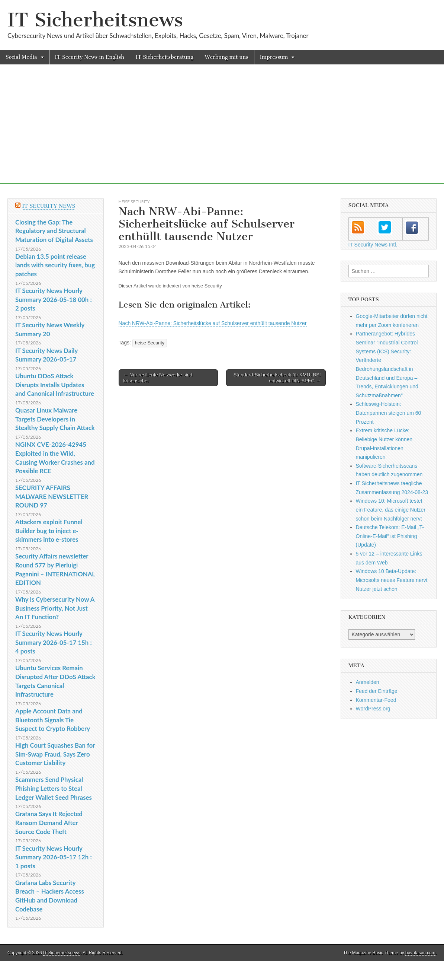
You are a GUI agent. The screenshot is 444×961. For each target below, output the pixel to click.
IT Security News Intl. (373, 245)
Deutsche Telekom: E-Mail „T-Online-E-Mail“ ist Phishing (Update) (390, 536)
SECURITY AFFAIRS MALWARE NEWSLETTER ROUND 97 (51, 496)
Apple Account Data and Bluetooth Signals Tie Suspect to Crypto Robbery (52, 719)
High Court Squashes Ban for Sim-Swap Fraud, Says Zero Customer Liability (55, 754)
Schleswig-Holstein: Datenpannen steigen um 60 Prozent (388, 412)
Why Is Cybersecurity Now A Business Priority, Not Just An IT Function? (54, 608)
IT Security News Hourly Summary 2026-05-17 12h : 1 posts (53, 857)
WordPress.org (373, 709)
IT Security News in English (89, 57)
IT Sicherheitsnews (95, 20)
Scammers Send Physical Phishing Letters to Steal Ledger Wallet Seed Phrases (53, 788)
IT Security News (48, 206)
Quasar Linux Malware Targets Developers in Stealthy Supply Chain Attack (55, 419)
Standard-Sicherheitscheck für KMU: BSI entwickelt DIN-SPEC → (277, 378)
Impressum (274, 57)
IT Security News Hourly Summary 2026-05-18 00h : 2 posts (53, 299)
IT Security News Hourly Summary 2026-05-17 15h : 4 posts (53, 642)
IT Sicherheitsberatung (164, 57)
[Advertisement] (222, 131)
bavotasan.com (420, 952)
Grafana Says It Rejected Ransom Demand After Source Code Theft (49, 822)
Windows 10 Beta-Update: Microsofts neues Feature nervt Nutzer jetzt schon (392, 580)
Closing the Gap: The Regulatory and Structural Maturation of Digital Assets (54, 231)
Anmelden (367, 682)
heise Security (134, 201)
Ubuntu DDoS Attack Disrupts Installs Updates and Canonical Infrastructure (54, 384)
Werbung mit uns (226, 57)
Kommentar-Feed (376, 700)
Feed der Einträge (377, 691)
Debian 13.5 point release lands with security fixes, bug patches (55, 265)
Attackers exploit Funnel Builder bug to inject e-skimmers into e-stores (49, 530)
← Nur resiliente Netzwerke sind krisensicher (158, 378)
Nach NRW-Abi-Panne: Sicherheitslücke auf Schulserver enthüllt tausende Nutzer (213, 323)
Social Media (21, 57)
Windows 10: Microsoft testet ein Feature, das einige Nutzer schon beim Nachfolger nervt (391, 509)
